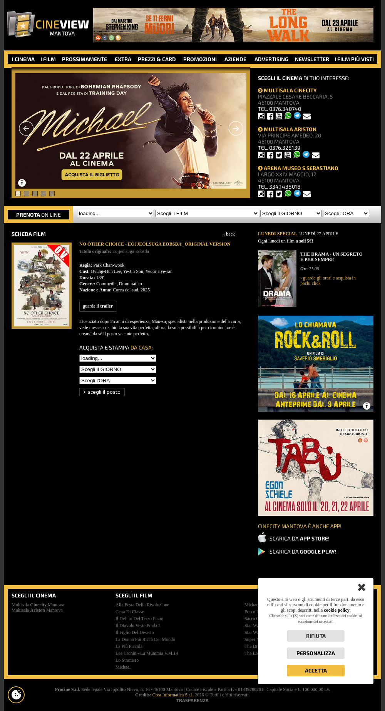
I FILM (48, 59)
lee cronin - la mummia (147, 653)
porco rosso (256, 611)
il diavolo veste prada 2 (138, 625)
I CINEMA (23, 59)
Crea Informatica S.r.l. (173, 695)
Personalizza (315, 653)
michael (123, 667)
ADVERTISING (271, 59)
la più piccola (129, 646)
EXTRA (123, 59)
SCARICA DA (300, 538)
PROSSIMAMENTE (84, 59)
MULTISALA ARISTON (287, 129)
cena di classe (130, 611)
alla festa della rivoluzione (142, 604)
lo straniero (127, 660)
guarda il (98, 306)
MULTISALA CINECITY (287, 90)
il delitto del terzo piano (139, 618)
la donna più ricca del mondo (145, 639)
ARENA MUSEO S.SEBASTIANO (298, 168)
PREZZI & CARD (157, 59)
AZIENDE (235, 59)
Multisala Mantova (38, 604)
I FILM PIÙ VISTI (354, 59)
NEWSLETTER (312, 59)
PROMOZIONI (200, 59)
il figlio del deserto (135, 632)
